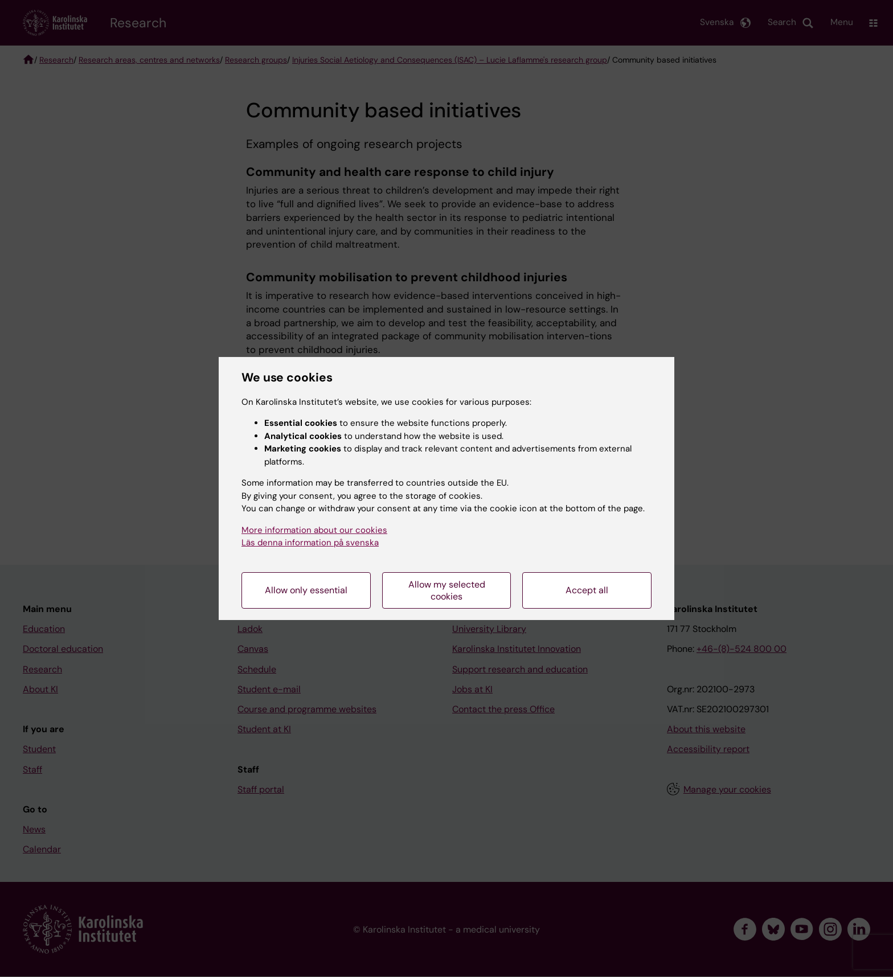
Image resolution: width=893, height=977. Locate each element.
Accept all (587, 590)
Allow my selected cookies (446, 590)
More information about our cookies (314, 530)
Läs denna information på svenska (310, 542)
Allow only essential (306, 590)
